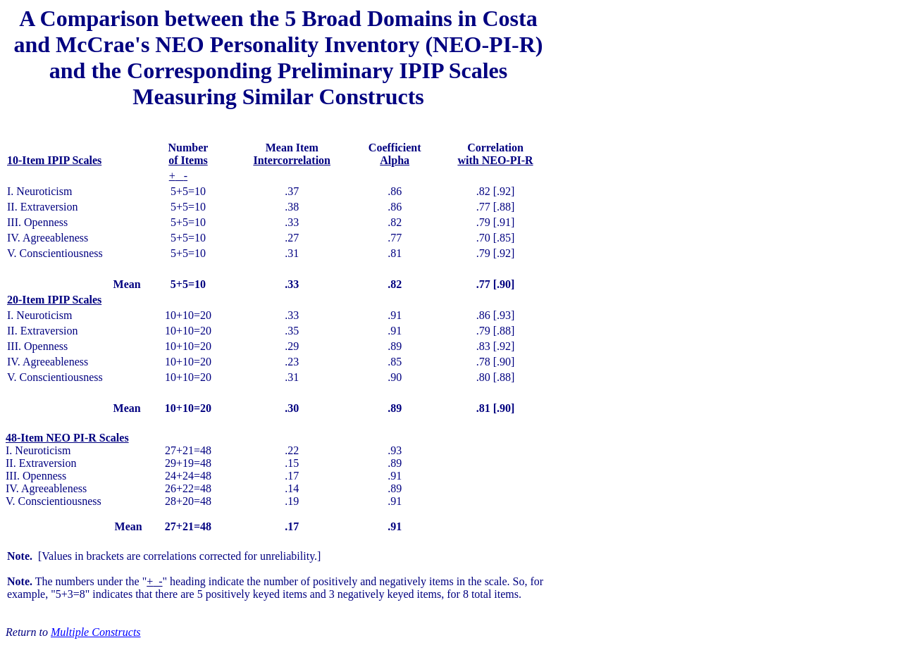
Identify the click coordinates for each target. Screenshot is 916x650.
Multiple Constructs (96, 632)
